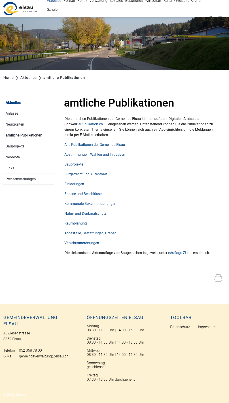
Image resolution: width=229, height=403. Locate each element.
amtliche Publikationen (30, 134)
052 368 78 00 (30, 350)
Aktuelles (13, 103)
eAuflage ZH (180, 253)
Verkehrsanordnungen (84, 243)
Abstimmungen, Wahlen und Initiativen (97, 154)
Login (222, 19)
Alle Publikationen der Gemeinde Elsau (96, 145)
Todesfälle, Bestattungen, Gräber (92, 233)
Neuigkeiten (15, 124)
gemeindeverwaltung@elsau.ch (43, 356)
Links (10, 168)
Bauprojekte (15, 146)
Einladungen (76, 184)
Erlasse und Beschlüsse (85, 194)
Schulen (53, 9)
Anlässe (12, 113)
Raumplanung (77, 223)
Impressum (207, 327)
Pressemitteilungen (21, 179)
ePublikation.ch (92, 124)
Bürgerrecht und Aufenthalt (87, 174)
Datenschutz (180, 327)
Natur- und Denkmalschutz (87, 213)
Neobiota (13, 157)
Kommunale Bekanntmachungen (92, 204)
